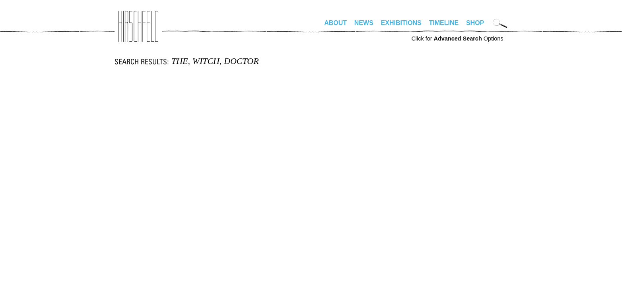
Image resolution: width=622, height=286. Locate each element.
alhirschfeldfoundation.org (138, 26)
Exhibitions (401, 22)
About (335, 22)
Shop (475, 22)
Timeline (444, 22)
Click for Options (457, 38)
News (363, 22)
